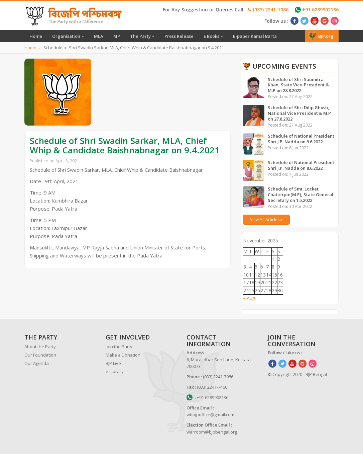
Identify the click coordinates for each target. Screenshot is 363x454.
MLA (98, 36)
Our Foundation (40, 355)
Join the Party (119, 347)
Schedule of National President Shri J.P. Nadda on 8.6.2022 (301, 165)
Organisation (68, 36)
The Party (142, 36)
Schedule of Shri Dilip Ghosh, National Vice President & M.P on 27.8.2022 (299, 113)
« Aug (249, 298)
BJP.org (321, 36)
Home (35, 36)
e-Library (115, 371)
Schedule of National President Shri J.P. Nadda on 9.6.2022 (301, 139)
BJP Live (113, 363)
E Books (213, 36)
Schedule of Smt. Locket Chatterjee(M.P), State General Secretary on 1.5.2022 (300, 194)
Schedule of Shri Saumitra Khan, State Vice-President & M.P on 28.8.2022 (298, 85)
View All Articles (266, 219)
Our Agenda (36, 363)
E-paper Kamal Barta (255, 36)
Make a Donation (123, 355)
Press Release (179, 36)
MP (116, 36)
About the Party (40, 347)
